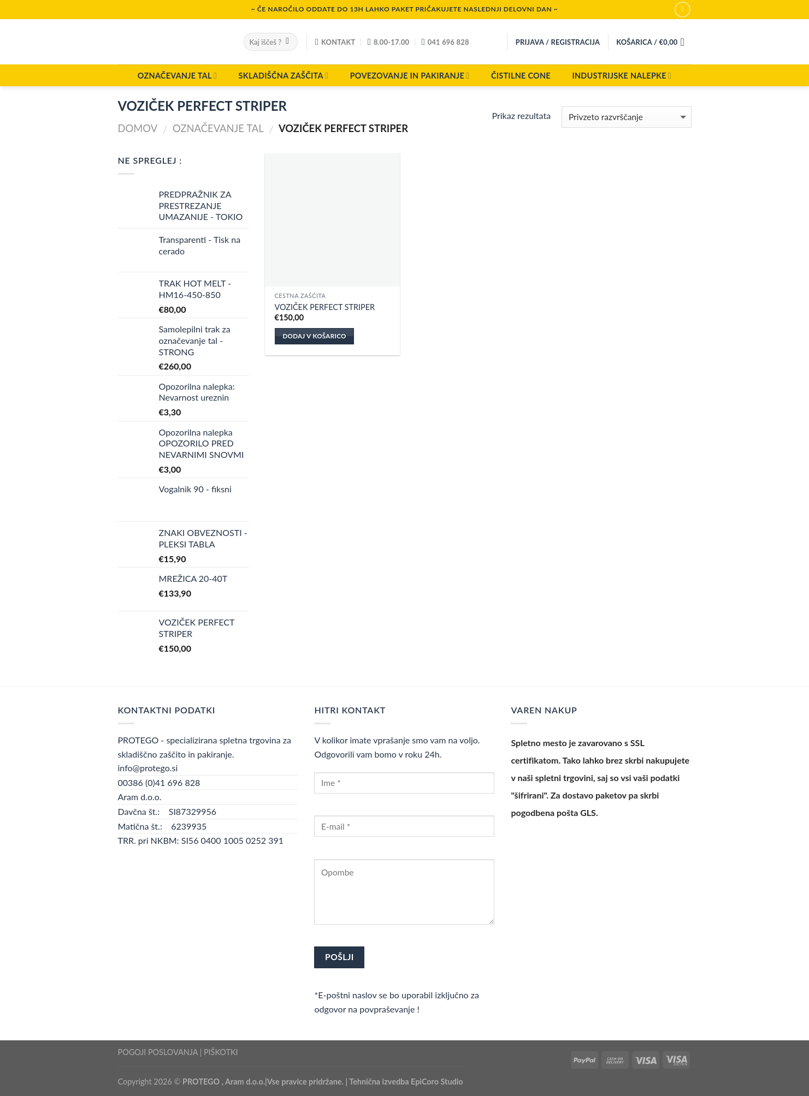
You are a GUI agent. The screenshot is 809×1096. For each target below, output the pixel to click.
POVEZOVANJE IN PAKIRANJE (410, 75)
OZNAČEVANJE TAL (177, 75)
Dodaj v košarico (314, 335)
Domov (138, 128)
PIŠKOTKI (221, 1052)
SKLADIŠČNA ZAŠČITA (283, 75)
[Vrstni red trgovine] (626, 117)
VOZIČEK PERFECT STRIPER (325, 307)
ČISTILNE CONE (521, 75)
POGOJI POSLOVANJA (158, 1052)
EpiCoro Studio (437, 1081)
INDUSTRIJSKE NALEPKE (621, 75)
